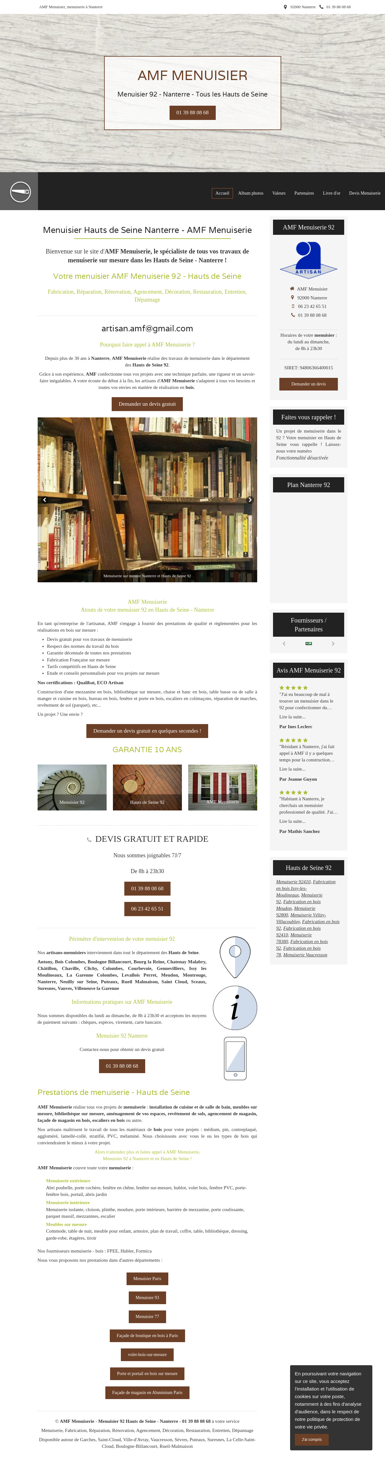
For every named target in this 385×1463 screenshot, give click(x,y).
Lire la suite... (292, 716)
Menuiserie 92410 (293, 881)
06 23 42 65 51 (312, 306)
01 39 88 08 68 (312, 315)
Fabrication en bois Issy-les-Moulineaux (306, 888)
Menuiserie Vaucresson (305, 954)
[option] (147, 499)
